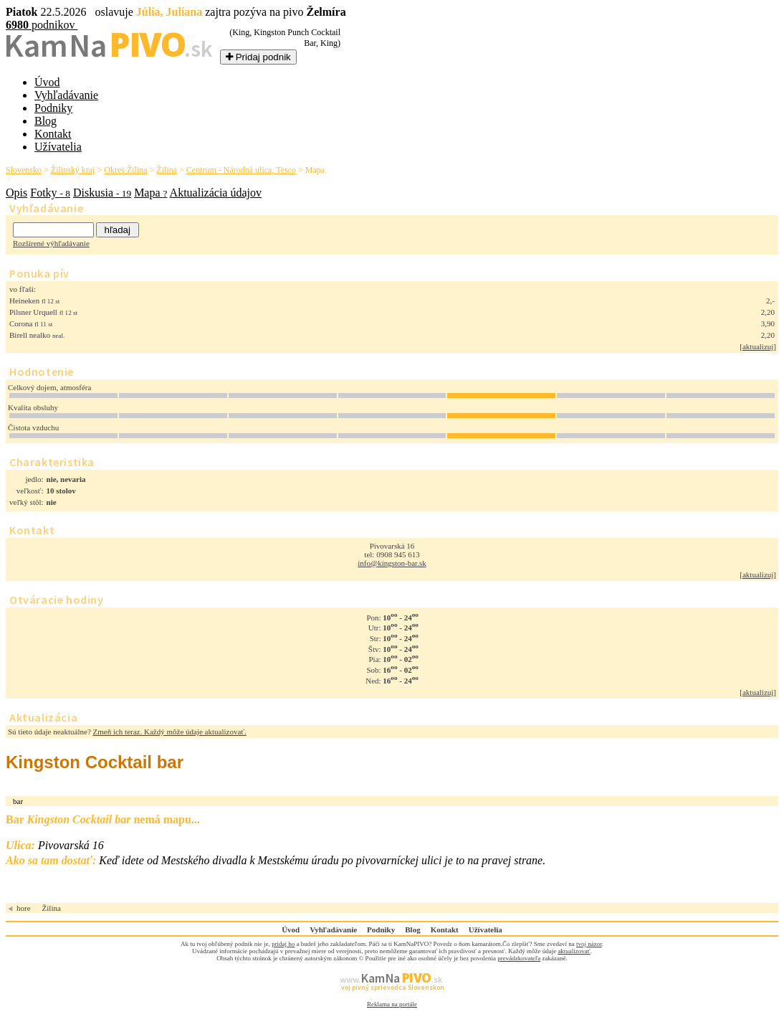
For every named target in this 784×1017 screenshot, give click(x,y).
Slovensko (24, 170)
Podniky (53, 108)
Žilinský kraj (73, 170)
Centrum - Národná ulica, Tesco (241, 170)
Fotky (50, 192)
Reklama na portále (392, 1004)
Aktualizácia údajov (216, 192)
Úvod (47, 82)
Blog (45, 121)
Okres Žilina (125, 170)
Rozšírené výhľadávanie (51, 243)
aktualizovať (574, 951)
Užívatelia (58, 147)
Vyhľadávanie (66, 95)
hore (23, 908)
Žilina (166, 170)
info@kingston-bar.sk (392, 563)
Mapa (150, 192)
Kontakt (53, 134)
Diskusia (102, 192)
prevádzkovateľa (518, 958)
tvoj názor (589, 943)
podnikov (41, 25)
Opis (16, 192)
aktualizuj (757, 346)
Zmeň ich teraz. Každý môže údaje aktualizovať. (170, 731)
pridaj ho (283, 943)
